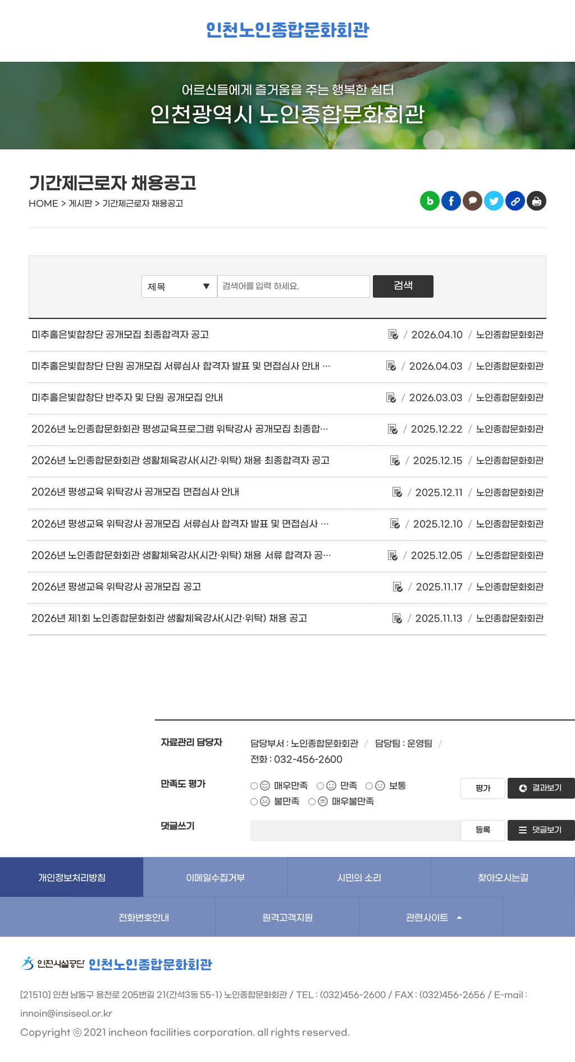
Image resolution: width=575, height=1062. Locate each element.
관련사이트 (427, 918)
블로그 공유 (430, 201)
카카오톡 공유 (472, 201)
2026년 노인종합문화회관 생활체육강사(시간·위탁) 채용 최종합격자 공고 (180, 461)
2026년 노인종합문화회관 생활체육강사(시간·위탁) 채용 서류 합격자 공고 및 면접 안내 (207, 556)
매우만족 (291, 786)
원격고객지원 (287, 918)
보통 (397, 786)
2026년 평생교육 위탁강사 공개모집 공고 (116, 587)
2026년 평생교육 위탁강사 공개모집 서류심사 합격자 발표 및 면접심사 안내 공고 (195, 524)
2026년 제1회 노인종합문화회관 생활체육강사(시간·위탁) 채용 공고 (169, 619)
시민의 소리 (359, 878)
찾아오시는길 (503, 878)
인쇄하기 (536, 201)
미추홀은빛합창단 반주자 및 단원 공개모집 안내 (127, 398)
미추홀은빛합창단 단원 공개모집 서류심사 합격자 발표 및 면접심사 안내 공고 (185, 366)
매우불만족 (353, 801)
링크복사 (515, 201)
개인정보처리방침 (72, 878)
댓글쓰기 (177, 826)
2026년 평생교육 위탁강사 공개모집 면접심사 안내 (135, 492)
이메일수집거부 (215, 878)
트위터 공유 (494, 201)
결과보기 (547, 788)
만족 (348, 786)
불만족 (286, 801)
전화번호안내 (143, 918)
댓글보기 (547, 830)
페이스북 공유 (451, 201)
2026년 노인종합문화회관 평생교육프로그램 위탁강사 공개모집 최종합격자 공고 (194, 429)
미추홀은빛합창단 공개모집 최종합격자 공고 (120, 335)
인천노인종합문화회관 (287, 31)
